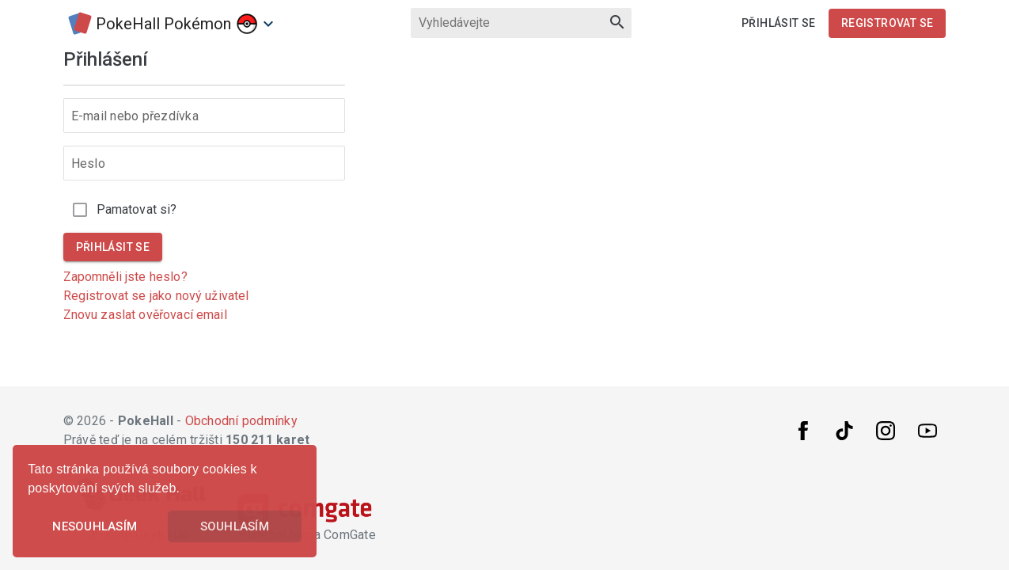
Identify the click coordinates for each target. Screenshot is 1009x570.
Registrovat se (887, 23)
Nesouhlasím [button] (94, 526)
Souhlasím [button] (234, 526)
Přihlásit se (779, 23)
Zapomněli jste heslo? (125, 276)
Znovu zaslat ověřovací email (145, 314)
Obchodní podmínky (241, 420)
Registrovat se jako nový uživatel (156, 295)
